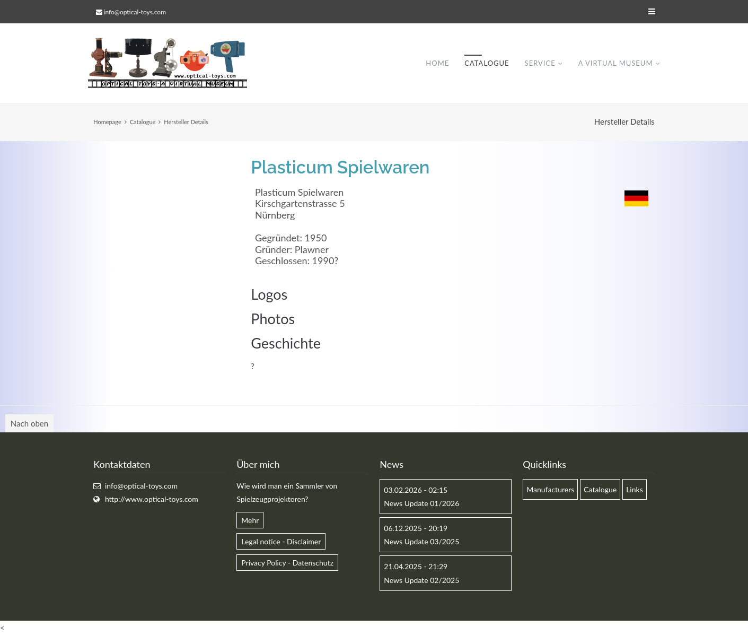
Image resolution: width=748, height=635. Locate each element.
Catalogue (486, 63)
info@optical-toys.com (135, 12)
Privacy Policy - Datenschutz (287, 562)
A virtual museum (615, 63)
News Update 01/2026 (421, 503)
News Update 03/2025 (421, 541)
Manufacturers (550, 489)
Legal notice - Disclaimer (281, 541)
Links (634, 489)
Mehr (250, 520)
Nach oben (29, 423)
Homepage (107, 121)
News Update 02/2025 (421, 580)
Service (540, 63)
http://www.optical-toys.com (151, 498)
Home (437, 63)
